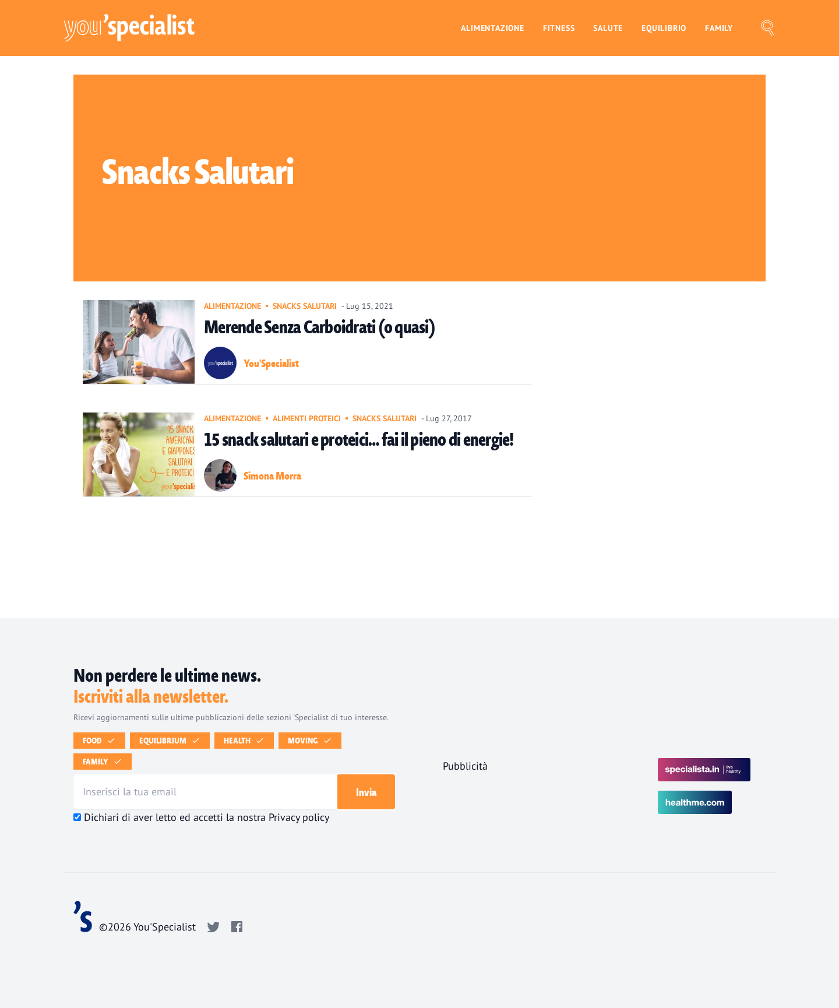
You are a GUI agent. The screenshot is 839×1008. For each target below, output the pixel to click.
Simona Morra (272, 475)
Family (719, 27)
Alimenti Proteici (307, 418)
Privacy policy (299, 817)
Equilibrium (172, 740)
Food (102, 740)
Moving (312, 740)
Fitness (559, 27)
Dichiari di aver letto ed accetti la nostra (206, 817)
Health (246, 740)
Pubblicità (465, 766)
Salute (608, 27)
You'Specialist (271, 363)
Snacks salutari (305, 306)
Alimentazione (492, 27)
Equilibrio (663, 27)
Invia (366, 791)
